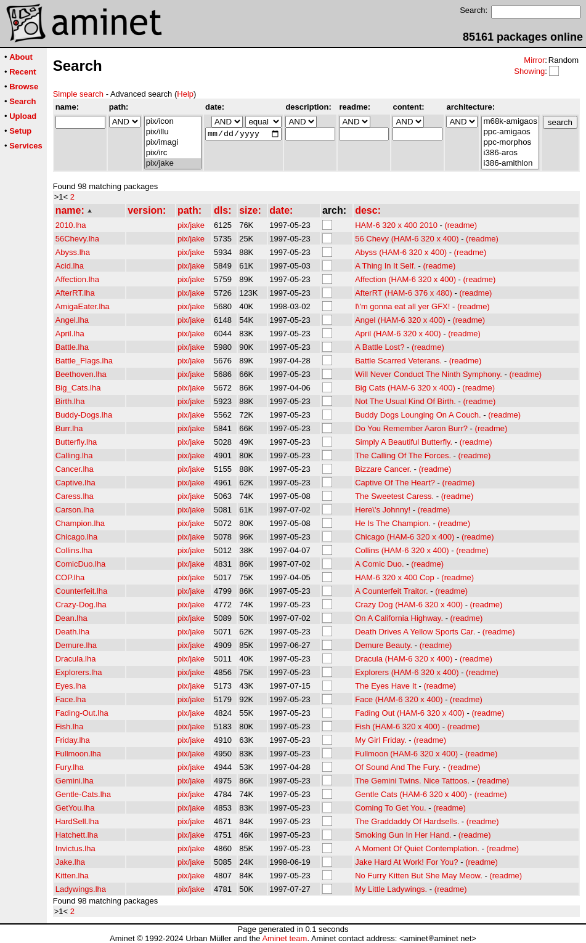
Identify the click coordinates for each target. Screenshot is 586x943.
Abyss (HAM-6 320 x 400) (401, 252)
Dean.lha (71, 618)
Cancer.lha (74, 469)
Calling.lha (74, 455)
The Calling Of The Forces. (403, 455)
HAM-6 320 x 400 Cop (394, 577)
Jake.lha (70, 862)
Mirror (534, 60)
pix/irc (173, 153)
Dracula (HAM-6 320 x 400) (403, 658)
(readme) (460, 225)
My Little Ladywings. (391, 889)
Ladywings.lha (80, 889)
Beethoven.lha (81, 374)
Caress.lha (74, 496)
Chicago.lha (76, 536)
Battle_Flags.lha (84, 360)
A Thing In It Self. (385, 265)
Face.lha (70, 699)
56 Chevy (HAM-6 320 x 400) (406, 238)
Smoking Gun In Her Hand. (403, 835)
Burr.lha (69, 428)
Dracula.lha (75, 658)
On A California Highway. (399, 618)
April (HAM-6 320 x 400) (398, 333)
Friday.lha (72, 740)
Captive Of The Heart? (395, 482)
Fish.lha (69, 726)
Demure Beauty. (383, 645)
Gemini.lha (74, 780)
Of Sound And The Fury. (398, 767)
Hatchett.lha (76, 835)
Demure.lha (76, 645)
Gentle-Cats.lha (83, 794)
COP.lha (69, 577)
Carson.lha (74, 509)
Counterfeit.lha (81, 591)
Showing (529, 71)
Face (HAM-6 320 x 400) (398, 699)
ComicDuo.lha (80, 564)
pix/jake (173, 163)
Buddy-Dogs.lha (84, 414)
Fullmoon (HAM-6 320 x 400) (406, 753)
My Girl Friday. (381, 740)
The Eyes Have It (386, 685)
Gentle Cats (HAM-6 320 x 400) (411, 794)
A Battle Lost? (379, 347)
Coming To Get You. (390, 807)
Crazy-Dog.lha (81, 604)
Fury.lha (69, 767)
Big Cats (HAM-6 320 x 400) (405, 387)
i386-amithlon (510, 163)
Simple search (78, 94)
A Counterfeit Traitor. (391, 591)
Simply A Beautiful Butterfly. (403, 442)
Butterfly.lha (76, 442)
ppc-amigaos (510, 132)
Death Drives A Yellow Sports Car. (415, 631)
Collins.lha (73, 550)
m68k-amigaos (510, 121)
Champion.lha (80, 523)
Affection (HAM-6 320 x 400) (405, 279)
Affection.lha (77, 279)
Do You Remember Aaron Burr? (411, 428)
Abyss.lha (72, 252)
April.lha (69, 333)
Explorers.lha (78, 672)
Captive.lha (75, 482)
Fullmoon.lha (78, 753)
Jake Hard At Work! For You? (406, 862)
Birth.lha (70, 401)
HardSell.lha (77, 821)
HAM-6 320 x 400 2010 (396, 225)
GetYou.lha (75, 807)
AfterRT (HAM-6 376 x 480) (403, 292)
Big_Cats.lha (78, 387)
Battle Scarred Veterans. (398, 360)
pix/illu (173, 132)
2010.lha (70, 225)
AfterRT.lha (75, 292)
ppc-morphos (510, 142)
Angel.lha (72, 320)
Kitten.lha (72, 875)
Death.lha (72, 631)
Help (185, 94)
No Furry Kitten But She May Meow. (418, 875)
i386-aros (510, 153)
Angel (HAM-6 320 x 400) (400, 320)
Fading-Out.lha (81, 713)
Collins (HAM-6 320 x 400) (402, 550)
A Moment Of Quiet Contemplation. (417, 848)
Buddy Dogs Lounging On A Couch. (418, 414)
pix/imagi (173, 142)
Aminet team (284, 938)
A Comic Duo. (379, 564)
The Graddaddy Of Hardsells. (407, 821)
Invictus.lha (75, 848)
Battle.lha (72, 347)
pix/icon (173, 121)
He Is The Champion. (393, 523)
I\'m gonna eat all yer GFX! (402, 306)
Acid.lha (69, 265)
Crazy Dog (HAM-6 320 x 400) (409, 604)
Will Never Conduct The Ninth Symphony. (428, 374)
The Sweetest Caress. (394, 496)
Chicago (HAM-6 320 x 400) (404, 536)
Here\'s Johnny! (382, 509)
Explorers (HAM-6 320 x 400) (406, 672)
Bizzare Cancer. (383, 469)
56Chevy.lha (77, 238)
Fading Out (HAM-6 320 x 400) (410, 713)
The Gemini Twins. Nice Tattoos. (412, 780)
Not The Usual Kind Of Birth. (405, 401)
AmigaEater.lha (82, 306)
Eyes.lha (70, 685)
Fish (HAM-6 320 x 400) (397, 726)
